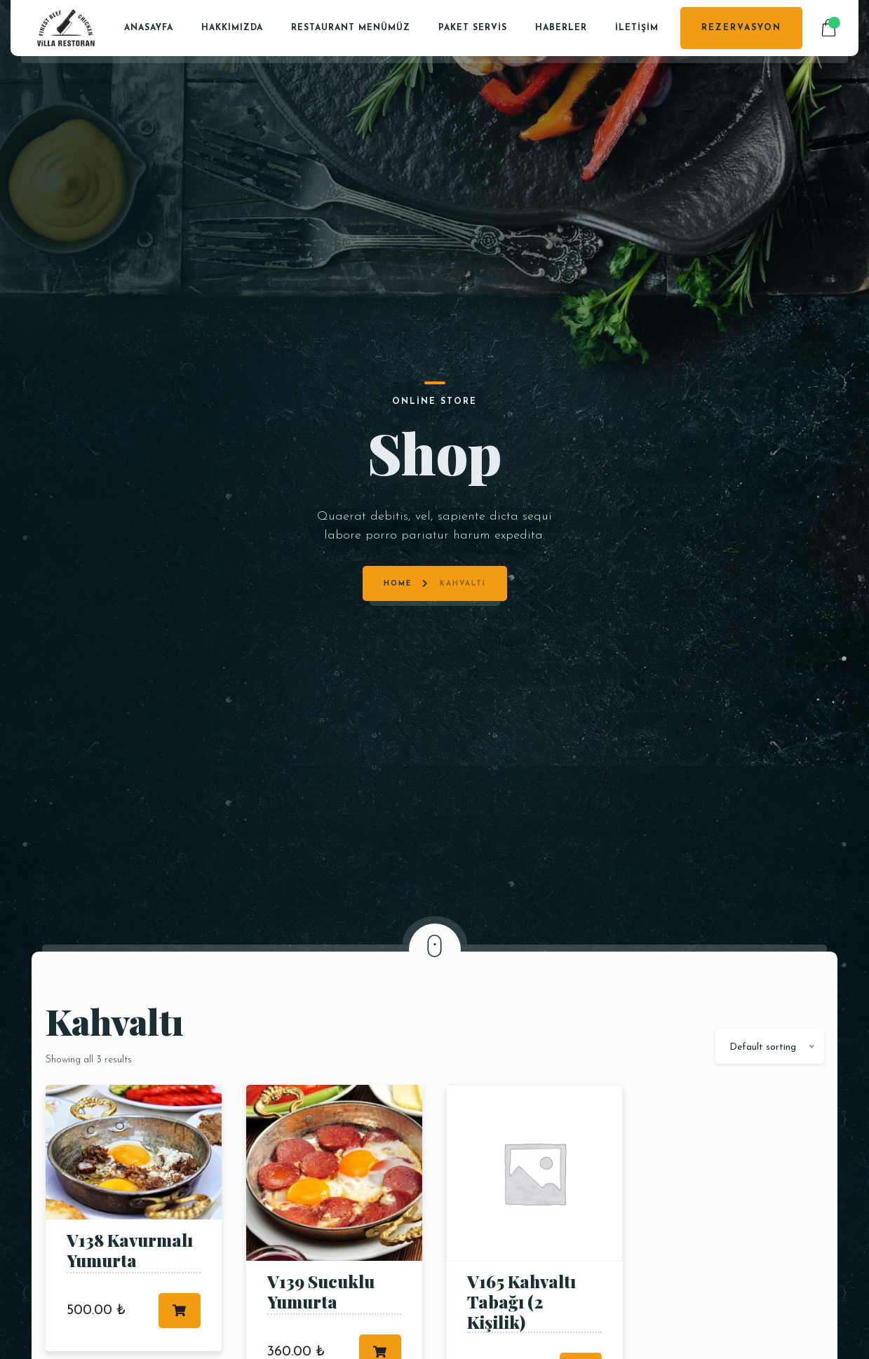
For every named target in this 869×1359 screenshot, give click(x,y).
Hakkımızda (232, 28)
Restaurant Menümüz (350, 28)
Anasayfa (148, 28)
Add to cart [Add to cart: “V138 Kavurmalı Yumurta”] (180, 1310)
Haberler (561, 28)
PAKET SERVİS (472, 28)
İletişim (637, 28)
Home (398, 476)
